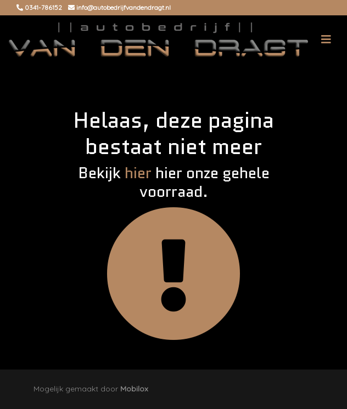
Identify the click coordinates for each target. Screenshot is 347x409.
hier (138, 173)
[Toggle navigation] (326, 39)
